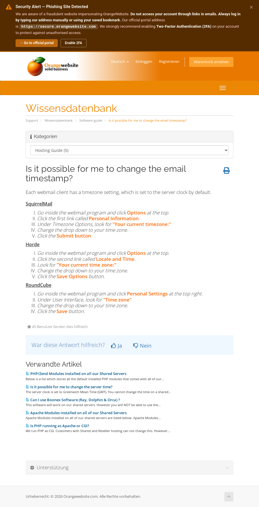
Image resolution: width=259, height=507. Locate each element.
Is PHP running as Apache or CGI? (57, 425)
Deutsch (120, 61)
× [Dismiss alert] (251, 7)
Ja (116, 345)
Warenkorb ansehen (211, 61)
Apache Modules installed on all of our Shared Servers (76, 412)
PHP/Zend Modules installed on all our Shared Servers (76, 373)
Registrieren (169, 61)
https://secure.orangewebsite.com (58, 26)
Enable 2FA (73, 43)
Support (32, 120)
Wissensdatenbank (59, 120)
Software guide (90, 120)
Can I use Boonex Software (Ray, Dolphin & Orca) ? (73, 399)
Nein (142, 345)
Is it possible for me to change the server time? (69, 386)
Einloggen (144, 61)
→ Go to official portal (37, 43)
